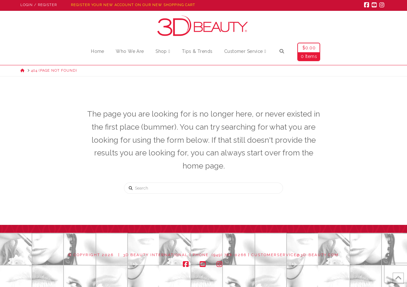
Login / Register (38, 5)
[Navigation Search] (281, 52)
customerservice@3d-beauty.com (295, 255)
